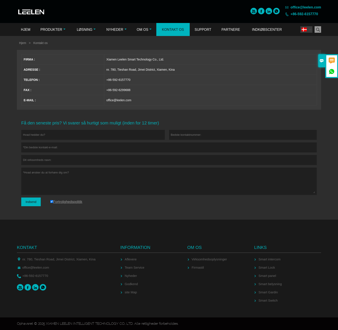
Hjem (25, 29)
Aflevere (131, 259)
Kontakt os (173, 29)
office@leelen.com (306, 7)
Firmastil (198, 267)
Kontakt (27, 247)
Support (203, 29)
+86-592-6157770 (304, 14)
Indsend (31, 202)
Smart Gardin (268, 292)
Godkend (131, 284)
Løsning (86, 29)
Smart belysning (270, 284)
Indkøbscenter (267, 29)
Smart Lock (266, 267)
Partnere (231, 29)
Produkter (52, 29)
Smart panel (267, 276)
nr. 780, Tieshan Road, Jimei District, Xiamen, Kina (59, 259)
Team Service (134, 267)
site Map (131, 292)
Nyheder (116, 29)
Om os (144, 29)
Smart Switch (268, 300)
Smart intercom (269, 259)
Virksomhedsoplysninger (209, 259)
